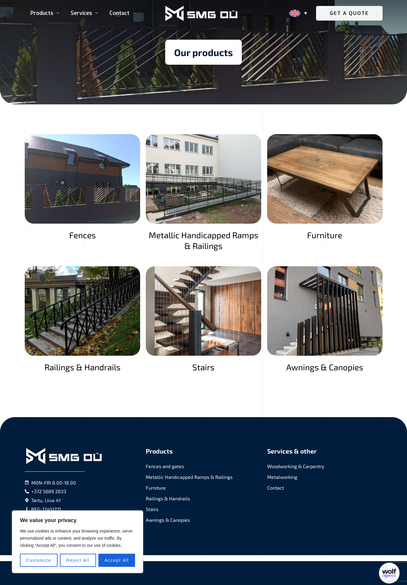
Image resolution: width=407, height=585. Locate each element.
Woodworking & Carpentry (295, 466)
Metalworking (282, 477)
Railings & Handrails (168, 498)
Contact (118, 13)
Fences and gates (165, 466)
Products (41, 13)
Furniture (156, 487)
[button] (349, 13)
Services (80, 13)
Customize (38, 560)
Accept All (117, 560)
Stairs (152, 509)
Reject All (77, 560)
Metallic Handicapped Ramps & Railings (189, 477)
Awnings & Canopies (168, 520)
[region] (77, 541)
